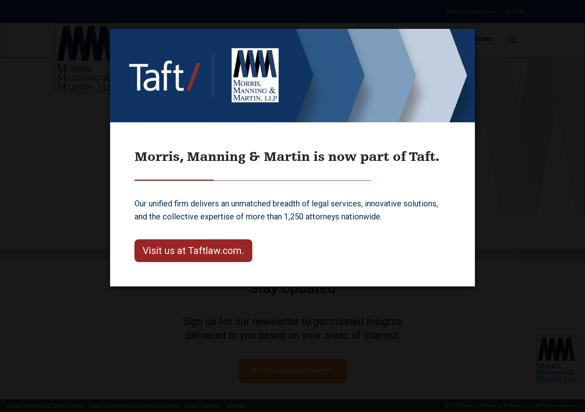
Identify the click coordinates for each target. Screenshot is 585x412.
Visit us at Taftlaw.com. (193, 250)
